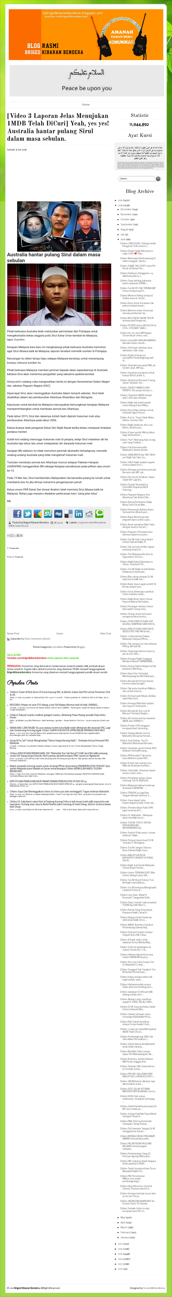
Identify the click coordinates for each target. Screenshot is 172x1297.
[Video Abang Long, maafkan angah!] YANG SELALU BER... (136, 1000)
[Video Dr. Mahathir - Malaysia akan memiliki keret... (136, 816)
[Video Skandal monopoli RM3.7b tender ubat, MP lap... (138, 367)
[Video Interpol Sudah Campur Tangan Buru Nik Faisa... (136, 933)
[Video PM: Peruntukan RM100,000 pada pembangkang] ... (132, 1179)
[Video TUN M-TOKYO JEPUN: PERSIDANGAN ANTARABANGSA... (135, 825)
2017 (120, 1244)
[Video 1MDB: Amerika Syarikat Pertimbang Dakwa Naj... (136, 926)
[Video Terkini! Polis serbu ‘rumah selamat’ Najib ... (137, 834)
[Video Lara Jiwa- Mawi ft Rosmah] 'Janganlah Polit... (135, 896)
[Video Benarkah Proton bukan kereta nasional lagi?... (137, 682)
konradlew (57, 647)
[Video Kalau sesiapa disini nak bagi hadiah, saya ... (136, 978)
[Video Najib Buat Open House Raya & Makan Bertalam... (136, 600)
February (126, 1232)
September (127, 224)
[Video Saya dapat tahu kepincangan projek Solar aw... (137, 802)
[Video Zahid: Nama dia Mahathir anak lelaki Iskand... (137, 1045)
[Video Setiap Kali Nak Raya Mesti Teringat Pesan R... (138, 1115)
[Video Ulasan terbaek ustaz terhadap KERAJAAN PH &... (135, 1015)
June (123, 239)
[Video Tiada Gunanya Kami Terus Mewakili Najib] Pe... (138, 1170)
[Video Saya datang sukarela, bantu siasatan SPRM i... (136, 282)
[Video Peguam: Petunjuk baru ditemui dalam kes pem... (136, 533)
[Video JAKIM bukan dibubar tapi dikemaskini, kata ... (137, 1082)
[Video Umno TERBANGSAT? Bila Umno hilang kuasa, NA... (137, 874)
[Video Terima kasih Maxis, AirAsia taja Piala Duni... (138, 697)
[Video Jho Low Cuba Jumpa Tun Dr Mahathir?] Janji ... (137, 963)
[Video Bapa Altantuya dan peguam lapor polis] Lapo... (135, 518)
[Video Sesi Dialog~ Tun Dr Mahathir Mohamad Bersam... (137, 742)
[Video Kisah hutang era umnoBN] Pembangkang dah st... (137, 358)
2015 (120, 1254)
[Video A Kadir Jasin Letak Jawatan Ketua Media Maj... (135, 941)
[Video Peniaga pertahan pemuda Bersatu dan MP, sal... (138, 471)
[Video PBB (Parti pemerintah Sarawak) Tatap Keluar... (136, 1122)
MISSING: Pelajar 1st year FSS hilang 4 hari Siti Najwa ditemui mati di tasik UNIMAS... (54, 705)
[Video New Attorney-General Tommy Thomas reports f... (136, 1187)
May (123, 1217)
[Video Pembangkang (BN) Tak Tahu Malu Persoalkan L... (136, 1038)
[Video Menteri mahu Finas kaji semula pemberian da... (136, 312)
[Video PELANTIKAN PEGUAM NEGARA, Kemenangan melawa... (135, 1146)
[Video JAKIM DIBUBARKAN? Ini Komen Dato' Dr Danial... (137, 1202)
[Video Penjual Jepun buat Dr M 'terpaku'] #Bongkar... (136, 841)
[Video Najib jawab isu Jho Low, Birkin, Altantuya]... (136, 426)
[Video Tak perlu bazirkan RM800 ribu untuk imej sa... (138, 690)
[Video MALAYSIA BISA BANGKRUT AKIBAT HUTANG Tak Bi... (136, 858)
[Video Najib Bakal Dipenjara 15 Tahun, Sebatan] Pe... (136, 563)
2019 (120, 200)
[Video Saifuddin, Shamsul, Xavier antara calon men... (138, 772)
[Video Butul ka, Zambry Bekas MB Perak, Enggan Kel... (136, 1060)
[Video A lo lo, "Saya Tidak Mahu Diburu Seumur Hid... (137, 419)
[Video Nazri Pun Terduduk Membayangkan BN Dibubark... (137, 675)
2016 (120, 1249)
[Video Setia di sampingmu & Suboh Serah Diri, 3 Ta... (135, 948)
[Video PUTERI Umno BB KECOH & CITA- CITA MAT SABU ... (138, 327)
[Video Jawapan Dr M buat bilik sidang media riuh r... (136, 993)
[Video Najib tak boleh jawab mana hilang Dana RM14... (135, 404)
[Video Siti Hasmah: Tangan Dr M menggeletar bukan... (137, 1130)
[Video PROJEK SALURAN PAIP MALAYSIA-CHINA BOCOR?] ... (137, 1075)
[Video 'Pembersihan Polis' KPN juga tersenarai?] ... (136, 809)
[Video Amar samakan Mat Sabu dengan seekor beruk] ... (137, 526)
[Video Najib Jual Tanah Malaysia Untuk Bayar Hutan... (137, 866)
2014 (120, 1259)
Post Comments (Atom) (37, 639)
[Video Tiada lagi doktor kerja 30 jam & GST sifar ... (137, 652)
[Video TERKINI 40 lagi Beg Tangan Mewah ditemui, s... (135, 794)
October (125, 219)
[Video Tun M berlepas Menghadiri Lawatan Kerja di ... (138, 889)
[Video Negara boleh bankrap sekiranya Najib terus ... (136, 919)
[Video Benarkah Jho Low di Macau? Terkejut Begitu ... (135, 712)
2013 (120, 1264)
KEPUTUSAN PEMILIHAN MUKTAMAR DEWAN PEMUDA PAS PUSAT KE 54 (48, 781)
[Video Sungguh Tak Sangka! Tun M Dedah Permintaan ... (138, 971)
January (125, 1237)
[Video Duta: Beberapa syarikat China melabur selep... (137, 593)
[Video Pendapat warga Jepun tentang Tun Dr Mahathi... (136, 779)
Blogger (81, 647)
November (126, 214)
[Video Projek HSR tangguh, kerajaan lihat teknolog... (135, 727)
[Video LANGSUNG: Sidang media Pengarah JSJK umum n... (138, 245)
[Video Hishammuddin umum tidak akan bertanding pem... (136, 986)
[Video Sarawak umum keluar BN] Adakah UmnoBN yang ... (138, 749)
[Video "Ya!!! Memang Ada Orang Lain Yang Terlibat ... (137, 441)
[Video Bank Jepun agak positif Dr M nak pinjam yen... (138, 585)
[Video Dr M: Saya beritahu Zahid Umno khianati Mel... (137, 1008)
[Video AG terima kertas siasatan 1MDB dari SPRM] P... (137, 719)
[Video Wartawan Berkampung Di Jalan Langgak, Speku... (138, 260)
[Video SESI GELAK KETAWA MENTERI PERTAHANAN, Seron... (138, 1090)
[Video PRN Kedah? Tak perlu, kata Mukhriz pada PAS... (136, 757)
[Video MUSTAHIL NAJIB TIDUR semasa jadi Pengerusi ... (137, 319)
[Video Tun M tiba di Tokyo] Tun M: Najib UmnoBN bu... (137, 881)
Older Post (105, 634)
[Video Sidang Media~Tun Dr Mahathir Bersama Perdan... (136, 734)
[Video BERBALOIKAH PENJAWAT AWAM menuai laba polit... (137, 1137)
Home (86, 104)
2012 (120, 1269)
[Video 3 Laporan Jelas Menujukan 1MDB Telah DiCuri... (138, 1030)
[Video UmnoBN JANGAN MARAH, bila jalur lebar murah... (138, 342)
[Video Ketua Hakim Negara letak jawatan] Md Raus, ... (138, 667)
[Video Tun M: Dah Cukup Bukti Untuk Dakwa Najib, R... (136, 541)
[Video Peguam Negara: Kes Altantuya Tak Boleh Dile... (135, 496)
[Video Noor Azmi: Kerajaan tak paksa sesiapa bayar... (137, 304)
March (124, 1227)
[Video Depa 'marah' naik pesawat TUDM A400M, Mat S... (138, 904)
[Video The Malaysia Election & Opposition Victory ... (136, 555)
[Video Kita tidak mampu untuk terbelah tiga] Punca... (137, 411)
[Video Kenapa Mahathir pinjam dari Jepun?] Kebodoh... (137, 705)
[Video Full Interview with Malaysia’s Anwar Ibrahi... (134, 449)
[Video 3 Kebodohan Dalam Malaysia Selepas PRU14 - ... (135, 637)
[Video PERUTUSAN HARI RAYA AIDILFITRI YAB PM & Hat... (137, 630)
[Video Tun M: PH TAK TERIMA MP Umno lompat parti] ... (138, 289)
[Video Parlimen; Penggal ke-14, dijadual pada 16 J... (136, 274)
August (125, 229)
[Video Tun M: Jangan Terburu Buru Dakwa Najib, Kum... (135, 849)
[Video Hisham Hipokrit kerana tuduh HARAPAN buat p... (136, 956)
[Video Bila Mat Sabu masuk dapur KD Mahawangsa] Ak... (136, 1053)
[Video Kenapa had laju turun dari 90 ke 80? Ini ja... (138, 1195)
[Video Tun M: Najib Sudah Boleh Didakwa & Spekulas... (137, 570)
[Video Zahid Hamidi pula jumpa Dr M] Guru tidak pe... (138, 1107)
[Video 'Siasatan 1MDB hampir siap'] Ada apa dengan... (136, 396)
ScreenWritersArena (154, 1288)
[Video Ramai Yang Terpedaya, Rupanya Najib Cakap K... (136, 911)
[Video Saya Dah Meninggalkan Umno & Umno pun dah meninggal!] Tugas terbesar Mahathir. (60, 792)
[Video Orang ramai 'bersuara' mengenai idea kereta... (136, 615)
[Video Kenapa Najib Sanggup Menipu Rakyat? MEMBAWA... (137, 660)
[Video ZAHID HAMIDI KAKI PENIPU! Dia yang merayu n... (136, 389)
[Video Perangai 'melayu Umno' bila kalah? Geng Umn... (137, 608)
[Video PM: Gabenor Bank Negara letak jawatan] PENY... (138, 1162)
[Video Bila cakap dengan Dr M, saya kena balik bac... (136, 578)
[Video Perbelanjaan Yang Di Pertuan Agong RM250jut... (135, 1155)
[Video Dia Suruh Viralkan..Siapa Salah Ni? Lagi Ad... (137, 478)
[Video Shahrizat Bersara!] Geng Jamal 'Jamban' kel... (137, 381)
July (123, 235)
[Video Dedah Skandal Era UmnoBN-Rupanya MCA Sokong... (134, 487)
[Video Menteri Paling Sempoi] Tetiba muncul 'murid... (136, 297)
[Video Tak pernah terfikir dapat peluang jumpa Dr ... (137, 548)
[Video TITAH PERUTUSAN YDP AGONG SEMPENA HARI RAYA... (138, 623)
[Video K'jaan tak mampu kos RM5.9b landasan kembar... (136, 764)
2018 (120, 205)
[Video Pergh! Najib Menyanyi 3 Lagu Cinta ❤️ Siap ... (136, 252)
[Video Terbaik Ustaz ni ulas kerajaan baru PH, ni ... (134, 1210)
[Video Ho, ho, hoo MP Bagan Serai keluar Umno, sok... (136, 334)
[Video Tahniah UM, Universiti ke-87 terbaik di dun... (137, 1068)
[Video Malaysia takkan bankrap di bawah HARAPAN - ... (137, 787)
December (126, 209)
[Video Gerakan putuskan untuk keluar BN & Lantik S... (137, 374)
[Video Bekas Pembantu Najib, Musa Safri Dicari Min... (136, 503)
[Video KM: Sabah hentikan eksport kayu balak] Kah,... (135, 1023)
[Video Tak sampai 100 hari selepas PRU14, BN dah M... (138, 645)
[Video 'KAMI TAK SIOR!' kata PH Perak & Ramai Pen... (137, 267)
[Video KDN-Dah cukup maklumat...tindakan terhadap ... (137, 1099)
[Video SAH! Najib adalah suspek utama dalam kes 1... (137, 463)
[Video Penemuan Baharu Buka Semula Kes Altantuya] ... (137, 511)
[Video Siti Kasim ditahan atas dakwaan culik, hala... (136, 349)
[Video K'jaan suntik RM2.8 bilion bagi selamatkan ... (137, 434)
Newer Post (13, 634)
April (123, 1223)
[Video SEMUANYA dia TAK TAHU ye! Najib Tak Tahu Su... (137, 456)
